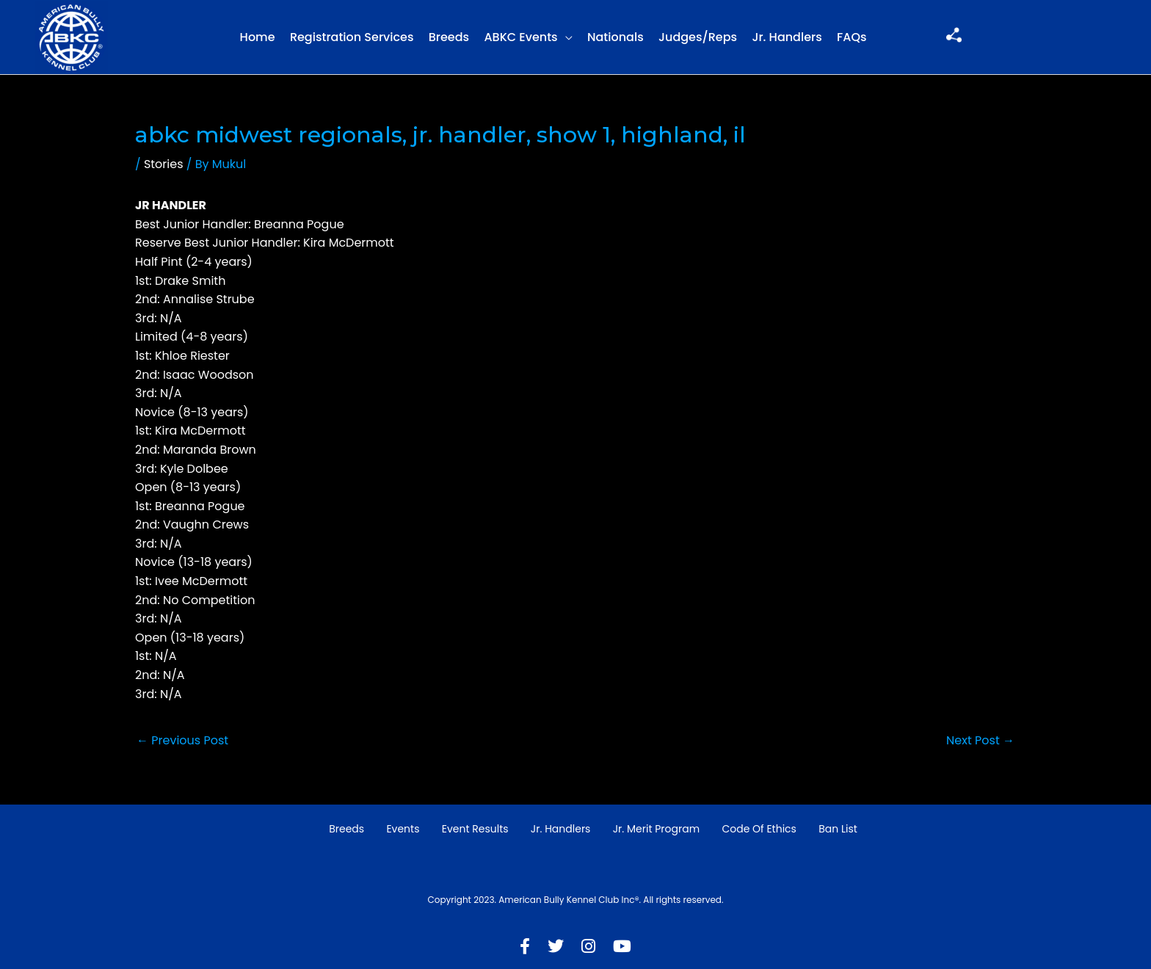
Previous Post (182, 740)
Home (257, 37)
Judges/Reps (697, 37)
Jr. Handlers (786, 37)
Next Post (980, 740)
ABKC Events (520, 37)
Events (402, 828)
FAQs (852, 37)
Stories (164, 164)
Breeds (449, 37)
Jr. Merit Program (656, 828)
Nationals (615, 37)
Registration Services (352, 37)
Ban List (837, 828)
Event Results (475, 828)
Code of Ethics (759, 828)
